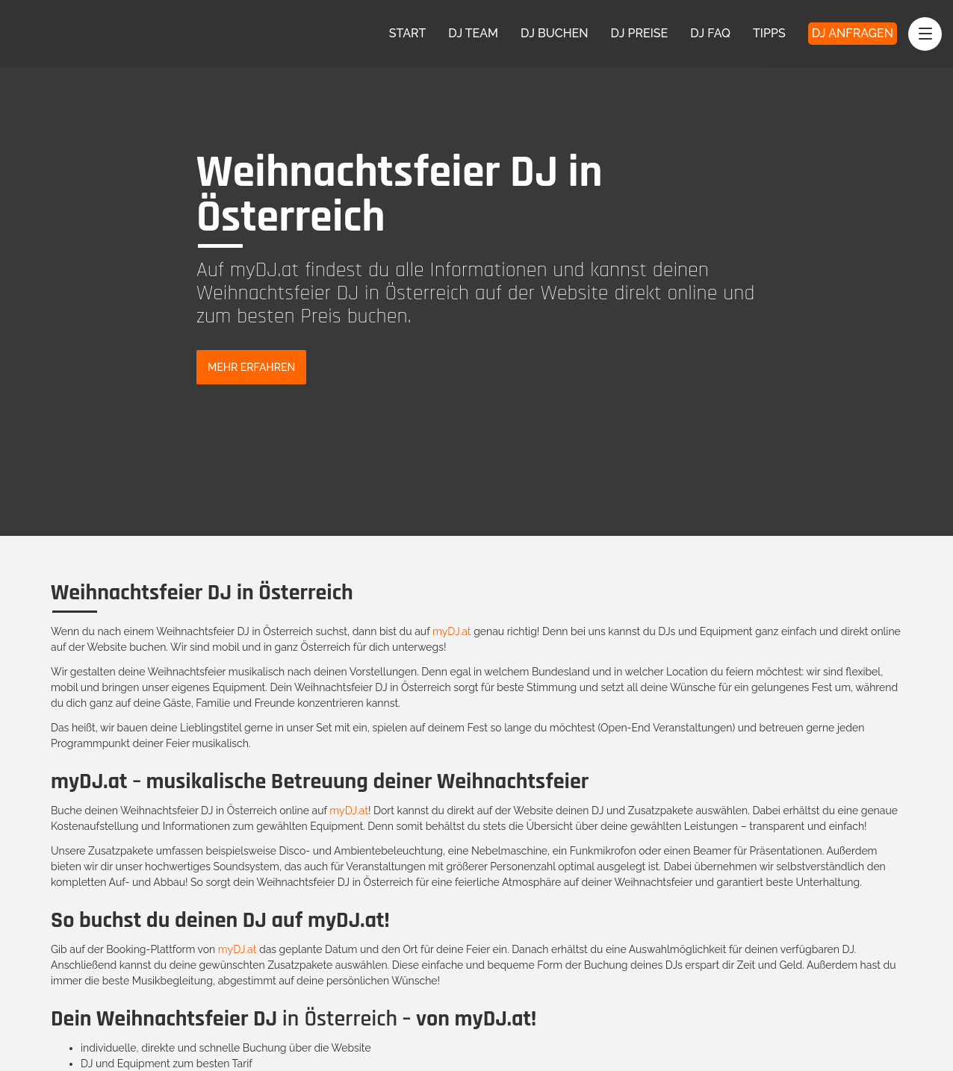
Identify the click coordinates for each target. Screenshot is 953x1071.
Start (407, 33)
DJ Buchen (555, 33)
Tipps (769, 33)
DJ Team (473, 33)
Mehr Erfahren (251, 367)
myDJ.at (451, 631)
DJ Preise (639, 33)
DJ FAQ (710, 33)
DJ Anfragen (852, 33)
